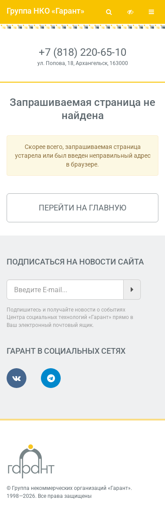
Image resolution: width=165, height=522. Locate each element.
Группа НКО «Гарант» (45, 10)
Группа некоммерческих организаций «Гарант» (71, 488)
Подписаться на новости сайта (75, 261)
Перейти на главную (82, 207)
